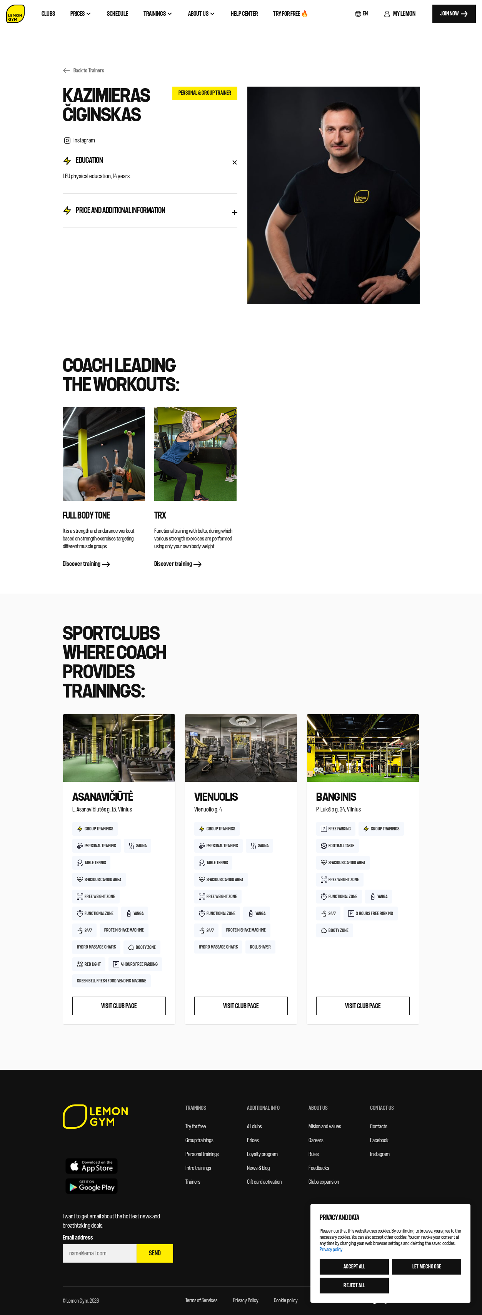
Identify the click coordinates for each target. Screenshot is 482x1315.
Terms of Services (201, 1300)
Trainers (192, 1182)
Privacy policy (331, 1249)
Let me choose (426, 1267)
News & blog (258, 1168)
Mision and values (325, 1126)
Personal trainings (202, 1154)
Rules (314, 1154)
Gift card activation (264, 1182)
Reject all (354, 1285)
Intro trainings (198, 1168)
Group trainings (199, 1140)
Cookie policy (286, 1300)
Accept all (354, 1267)
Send (155, 1253)
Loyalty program (262, 1154)
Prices (253, 1140)
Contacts (378, 1126)
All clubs (254, 1126)
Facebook (379, 1140)
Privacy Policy (246, 1300)
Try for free (195, 1126)
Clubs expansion (324, 1182)
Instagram (380, 1154)
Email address (78, 1238)
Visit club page (119, 1006)
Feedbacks (319, 1168)
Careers (316, 1140)
